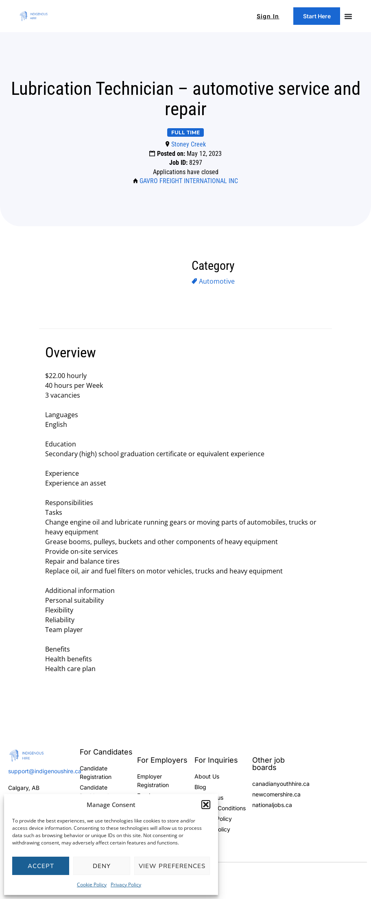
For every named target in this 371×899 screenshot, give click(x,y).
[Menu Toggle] (348, 16)
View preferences (172, 866)
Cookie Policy (92, 884)
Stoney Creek (188, 144)
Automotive (217, 281)
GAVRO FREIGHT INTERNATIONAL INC (189, 181)
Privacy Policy (126, 884)
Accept (41, 866)
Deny (102, 866)
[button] (206, 805)
